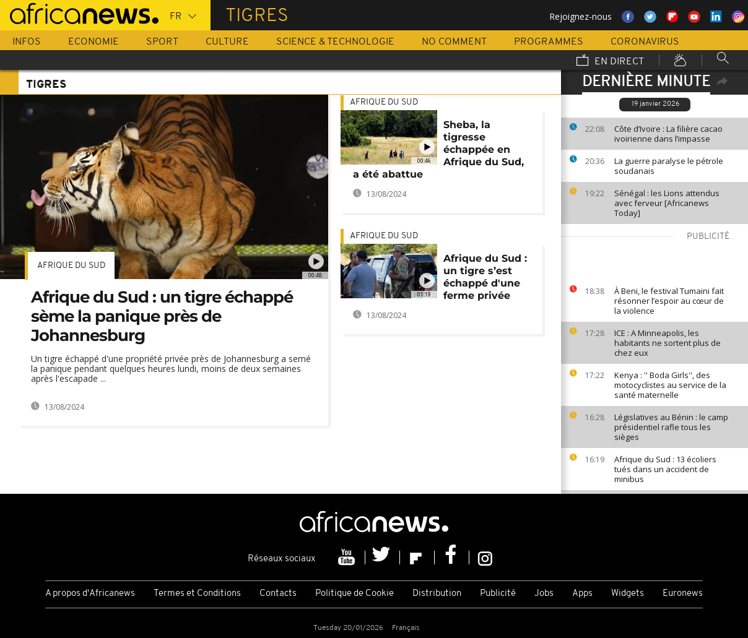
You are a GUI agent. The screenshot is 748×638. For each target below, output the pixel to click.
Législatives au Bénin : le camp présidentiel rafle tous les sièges (671, 427)
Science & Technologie (335, 42)
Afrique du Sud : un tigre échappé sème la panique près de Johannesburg (162, 316)
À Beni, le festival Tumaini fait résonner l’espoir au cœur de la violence (669, 301)
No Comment (454, 42)
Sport (162, 42)
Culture (227, 42)
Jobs (544, 593)
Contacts (278, 593)
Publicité (498, 593)
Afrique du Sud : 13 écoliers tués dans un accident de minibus (665, 469)
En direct (610, 61)
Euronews (683, 593)
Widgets (627, 593)
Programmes (548, 42)
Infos (26, 42)
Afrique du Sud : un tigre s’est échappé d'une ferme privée (485, 276)
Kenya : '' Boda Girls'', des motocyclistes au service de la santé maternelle (670, 385)
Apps (582, 593)
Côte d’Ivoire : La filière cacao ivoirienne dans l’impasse (668, 134)
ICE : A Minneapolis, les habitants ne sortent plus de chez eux (667, 343)
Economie (93, 42)
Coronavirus (645, 42)
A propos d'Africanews (90, 593)
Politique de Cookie (354, 593)
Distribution (436, 593)
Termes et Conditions (197, 593)
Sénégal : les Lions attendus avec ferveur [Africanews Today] (667, 203)
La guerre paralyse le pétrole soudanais (668, 166)
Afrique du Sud (71, 265)
